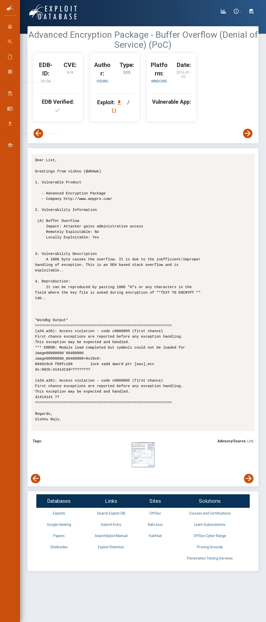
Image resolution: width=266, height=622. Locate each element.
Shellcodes (59, 547)
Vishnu (102, 81)
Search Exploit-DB (111, 513)
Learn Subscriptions (209, 525)
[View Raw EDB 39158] (114, 110)
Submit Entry (111, 525)
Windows (159, 81)
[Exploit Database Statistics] (223, 12)
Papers (59, 536)
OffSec (155, 513)
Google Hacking (59, 525)
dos (126, 72)
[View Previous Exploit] (38, 133)
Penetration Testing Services (210, 558)
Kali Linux (155, 525)
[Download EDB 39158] (120, 102)
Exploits (59, 513)
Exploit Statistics (111, 547)
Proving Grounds (210, 547)
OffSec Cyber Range (210, 536)
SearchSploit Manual (111, 536)
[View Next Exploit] (247, 133)
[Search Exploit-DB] (251, 12)
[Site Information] (237, 12)
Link (250, 441)
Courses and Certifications (210, 513)
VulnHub (155, 536)
